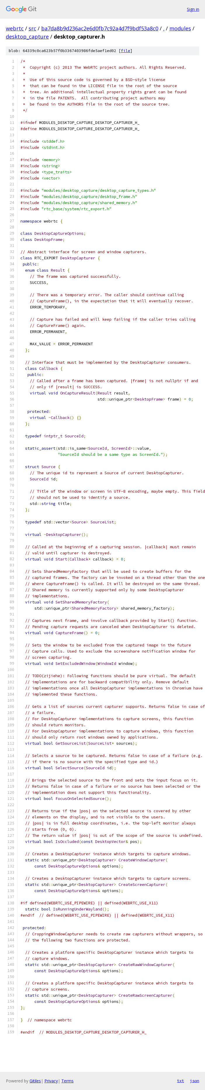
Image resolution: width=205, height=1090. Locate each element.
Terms (67, 1081)
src (32, 28)
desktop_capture (27, 36)
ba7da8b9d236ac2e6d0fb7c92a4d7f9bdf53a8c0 (99, 28)
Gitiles (35, 1081)
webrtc (15, 28)
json (194, 1080)
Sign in (193, 9)
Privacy (51, 1081)
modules (180, 28)
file (125, 50)
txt (180, 1080)
